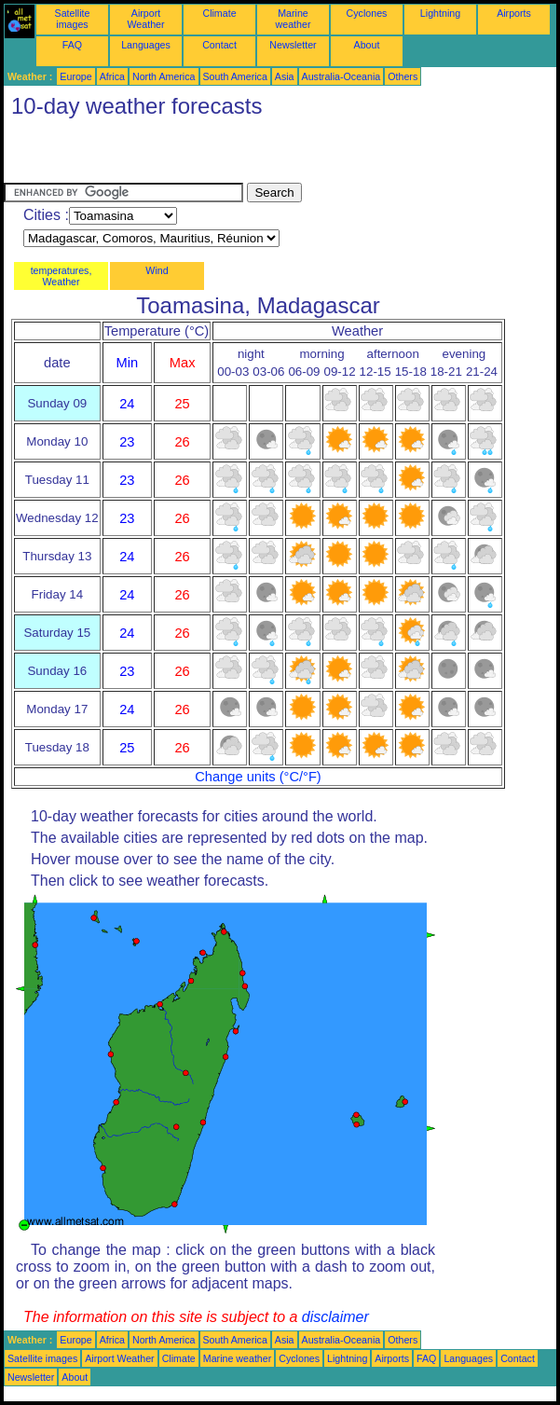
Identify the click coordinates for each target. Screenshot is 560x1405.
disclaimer (335, 1317)
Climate (219, 13)
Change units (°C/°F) (258, 776)
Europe (75, 76)
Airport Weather (145, 18)
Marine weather (293, 18)
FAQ (72, 44)
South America (235, 76)
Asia (284, 76)
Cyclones (367, 13)
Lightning (440, 13)
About (367, 44)
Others (402, 76)
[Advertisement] (222, 155)
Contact (219, 44)
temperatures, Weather (61, 276)
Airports (514, 13)
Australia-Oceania (341, 76)
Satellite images (72, 18)
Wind (156, 270)
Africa (112, 76)
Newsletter (292, 44)
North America (164, 76)
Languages (146, 44)
